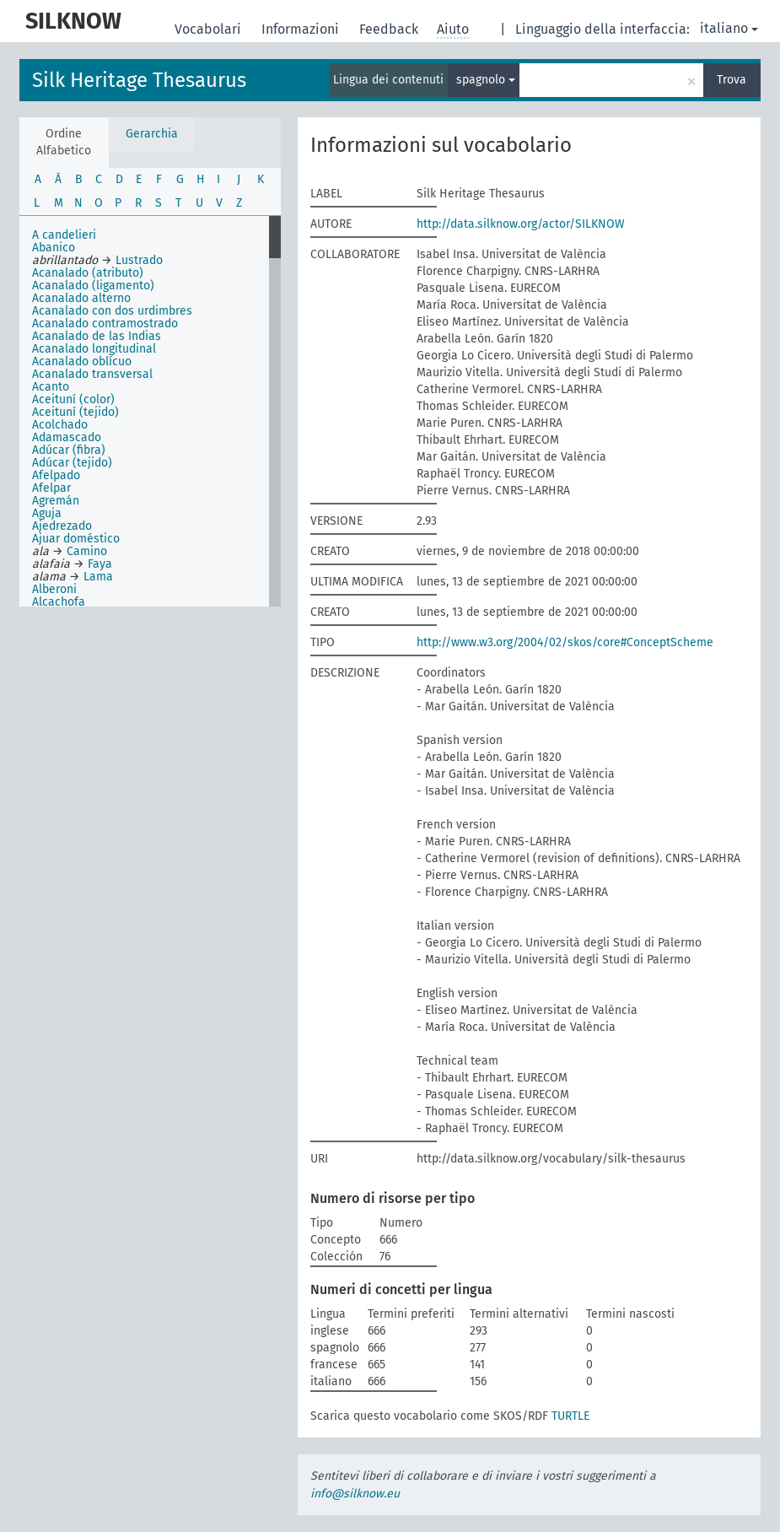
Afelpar (51, 488)
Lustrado (139, 260)
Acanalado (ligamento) (93, 285)
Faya (100, 564)
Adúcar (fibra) (68, 450)
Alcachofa (58, 602)
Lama (98, 576)
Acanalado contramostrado (105, 323)
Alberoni (54, 589)
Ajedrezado (62, 526)
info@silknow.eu (355, 1493)
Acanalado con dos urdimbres (112, 311)
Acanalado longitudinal (94, 349)
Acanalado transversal (92, 374)
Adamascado (66, 437)
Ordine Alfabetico (63, 142)
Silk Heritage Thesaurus (139, 80)
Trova (731, 80)
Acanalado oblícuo (82, 361)
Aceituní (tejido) (75, 412)
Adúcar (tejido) (72, 463)
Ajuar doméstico (76, 538)
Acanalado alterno (81, 298)
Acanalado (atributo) (87, 273)
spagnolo (485, 80)
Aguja (47, 513)
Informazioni (301, 29)
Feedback (390, 29)
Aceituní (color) (73, 399)
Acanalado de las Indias (96, 336)
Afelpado (56, 475)
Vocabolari (210, 29)
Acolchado (60, 425)
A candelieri (64, 235)
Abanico (53, 247)
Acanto (50, 387)
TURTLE (570, 1416)
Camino (87, 551)
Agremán (55, 501)
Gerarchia (152, 134)
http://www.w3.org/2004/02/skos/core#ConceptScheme (565, 642)
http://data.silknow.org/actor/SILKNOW (521, 224)
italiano (729, 28)
